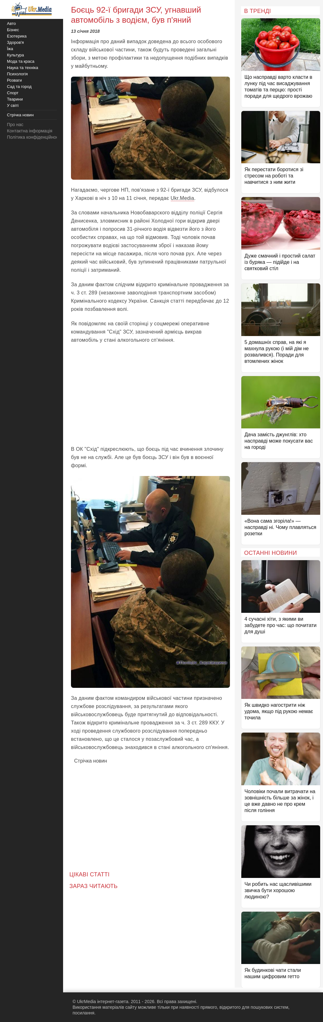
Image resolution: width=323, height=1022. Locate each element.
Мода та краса (20, 61)
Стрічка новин (90, 761)
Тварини (15, 99)
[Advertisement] (150, 395)
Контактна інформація (29, 130)
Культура (15, 55)
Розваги (14, 80)
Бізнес (13, 29)
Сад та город (19, 86)
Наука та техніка (22, 67)
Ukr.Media (182, 198)
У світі (13, 105)
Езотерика (16, 36)
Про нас (15, 124)
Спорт (13, 92)
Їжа (10, 48)
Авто (11, 23)
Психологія (17, 74)
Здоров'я (15, 42)
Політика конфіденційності (34, 137)
